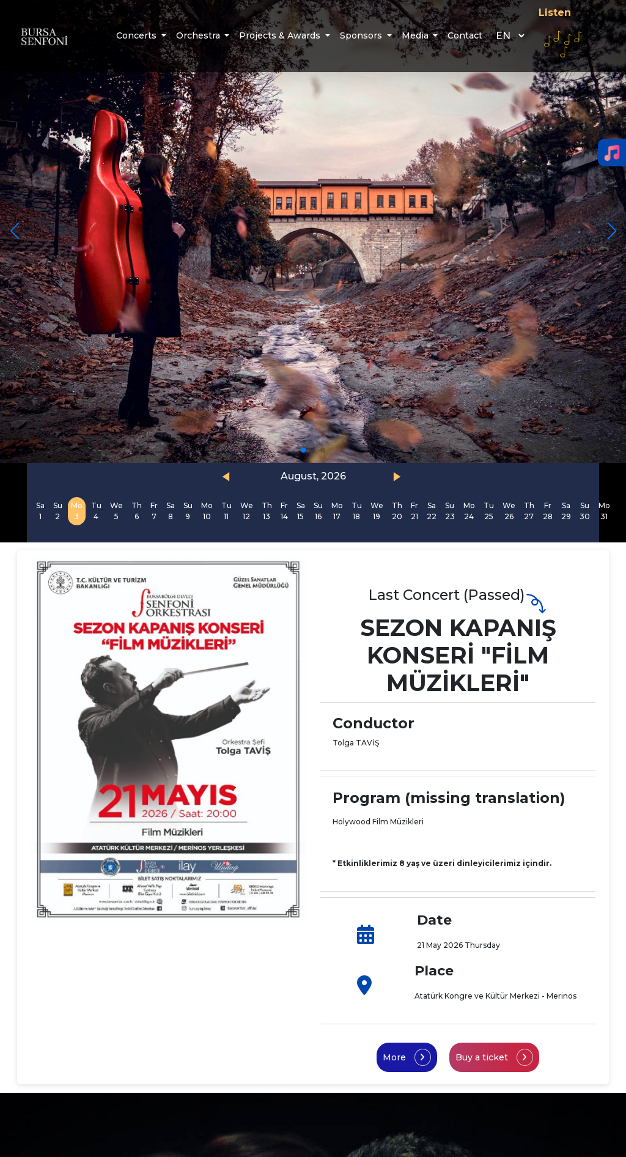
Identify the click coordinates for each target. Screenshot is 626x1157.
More (407, 1057)
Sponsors (362, 35)
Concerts (137, 35)
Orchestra (199, 35)
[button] (611, 231)
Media (416, 35)
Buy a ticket (494, 1057)
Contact (464, 35)
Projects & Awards (281, 35)
